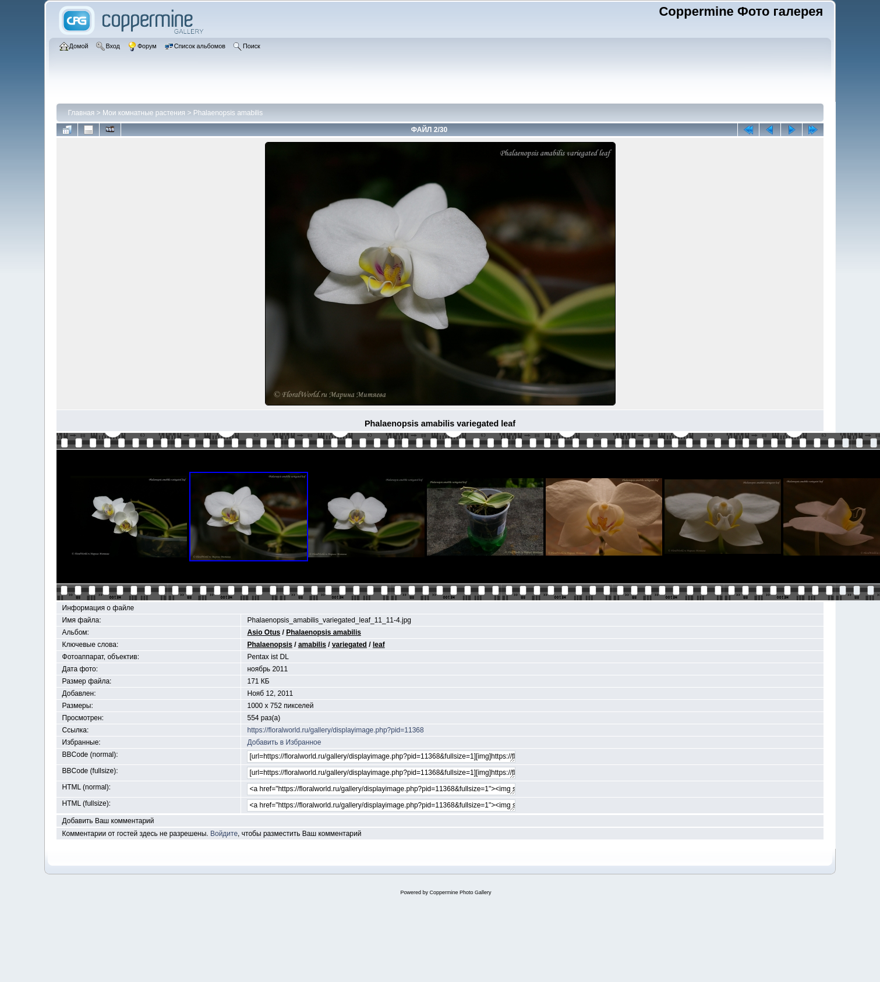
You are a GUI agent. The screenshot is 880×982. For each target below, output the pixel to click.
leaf (379, 645)
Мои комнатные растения (144, 113)
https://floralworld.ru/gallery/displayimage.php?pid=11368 (335, 730)
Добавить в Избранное (284, 742)
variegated (349, 645)
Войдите (224, 834)
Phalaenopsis (269, 645)
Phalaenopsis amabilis (228, 113)
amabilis (312, 645)
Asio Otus (263, 632)
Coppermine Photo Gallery (460, 892)
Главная (81, 113)
